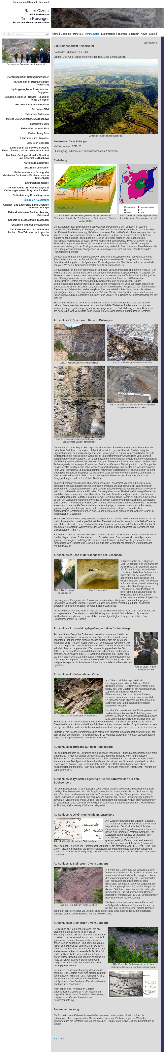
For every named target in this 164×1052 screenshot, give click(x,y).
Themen (122, 34)
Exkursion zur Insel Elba (35, 128)
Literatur (134, 34)
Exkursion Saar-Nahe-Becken (32, 104)
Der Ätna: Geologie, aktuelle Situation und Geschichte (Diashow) (27, 156)
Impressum (21, 2)
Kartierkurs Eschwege (36, 162)
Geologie (66, 34)
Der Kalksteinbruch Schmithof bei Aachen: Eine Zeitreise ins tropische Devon (28, 232)
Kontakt (32, 2)
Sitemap (43, 2)
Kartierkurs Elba (39, 123)
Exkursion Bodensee (37, 182)
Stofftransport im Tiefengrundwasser (28, 77)
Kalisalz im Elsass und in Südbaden (28, 220)
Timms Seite (92, 34)
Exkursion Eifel (40, 109)
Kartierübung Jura (38, 133)
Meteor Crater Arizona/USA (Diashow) (27, 119)
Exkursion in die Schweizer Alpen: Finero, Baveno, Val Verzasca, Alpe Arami (25, 149)
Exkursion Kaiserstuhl (36, 200)
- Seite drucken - (150, 43)
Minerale (78, 34)
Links (152, 34)
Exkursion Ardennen (37, 114)
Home (55, 34)
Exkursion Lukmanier (36, 167)
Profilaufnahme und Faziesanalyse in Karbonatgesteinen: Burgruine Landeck (26, 189)
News (144, 34)
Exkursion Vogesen (38, 143)
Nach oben (59, 1038)
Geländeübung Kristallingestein (31, 195)
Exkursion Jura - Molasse (34, 138)
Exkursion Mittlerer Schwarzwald (30, 224)
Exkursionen (108, 34)
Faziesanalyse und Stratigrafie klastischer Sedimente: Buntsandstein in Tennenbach (26, 175)
